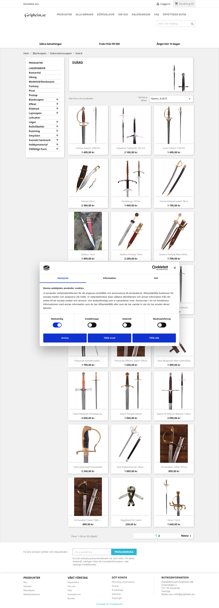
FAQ (156, 14)
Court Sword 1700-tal (174, 148)
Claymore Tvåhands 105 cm (130, 148)
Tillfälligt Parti (38, 149)
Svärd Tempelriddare (131, 413)
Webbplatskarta (31, 594)
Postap (33, 95)
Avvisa (65, 338)
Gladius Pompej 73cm (131, 254)
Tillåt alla (154, 338)
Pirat (32, 90)
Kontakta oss (31, 4)
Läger (32, 122)
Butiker (71, 598)
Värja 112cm (174, 520)
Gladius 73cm (88, 254)
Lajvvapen (35, 113)
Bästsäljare (29, 590)
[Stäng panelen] (175, 268)
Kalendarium (141, 14)
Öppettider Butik (174, 14)
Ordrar (115, 585)
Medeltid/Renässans (41, 81)
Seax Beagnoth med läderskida (174, 360)
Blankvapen (36, 99)
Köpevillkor (105, 14)
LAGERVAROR (37, 68)
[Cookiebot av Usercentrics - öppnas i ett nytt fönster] (154, 268)
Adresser (116, 594)
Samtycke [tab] (63, 278)
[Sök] (176, 23)
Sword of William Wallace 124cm (174, 413)
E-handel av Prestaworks (109, 604)
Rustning (34, 131)
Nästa (186, 536)
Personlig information (123, 581)
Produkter (64, 14)
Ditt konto (119, 577)
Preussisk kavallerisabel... (88, 360)
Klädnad (34, 108)
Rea (25, 582)
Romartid (35, 72)
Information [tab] (109, 278)
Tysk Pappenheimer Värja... (131, 466)
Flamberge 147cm (131, 201)
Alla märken (84, 14)
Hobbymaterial (38, 144)
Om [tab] (156, 278)
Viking (33, 77)
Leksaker (34, 117)
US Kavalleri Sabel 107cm (174, 466)
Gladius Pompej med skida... (174, 254)
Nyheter (27, 586)
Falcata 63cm (88, 201)
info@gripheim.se (184, 594)
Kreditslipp (117, 589)
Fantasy (34, 86)
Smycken (34, 135)
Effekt (32, 104)
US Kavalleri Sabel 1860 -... (88, 520)
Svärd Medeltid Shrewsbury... (88, 413)
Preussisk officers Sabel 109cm (131, 360)
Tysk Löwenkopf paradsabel (88, 466)
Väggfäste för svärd (131, 520)
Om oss (123, 14)
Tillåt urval (109, 338)
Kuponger (117, 598)
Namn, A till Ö (171, 99)
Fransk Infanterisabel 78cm (174, 201)
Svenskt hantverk (40, 140)
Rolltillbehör (36, 126)
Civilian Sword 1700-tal (88, 148)
